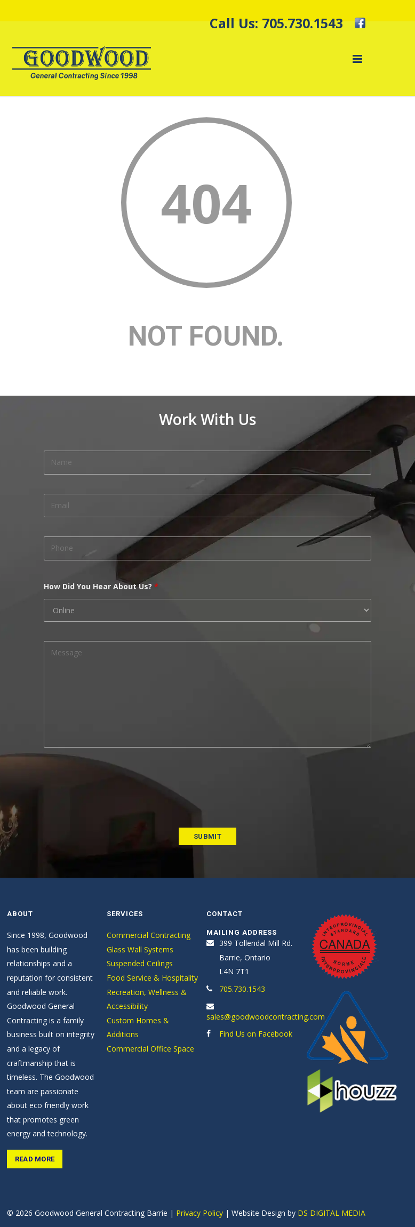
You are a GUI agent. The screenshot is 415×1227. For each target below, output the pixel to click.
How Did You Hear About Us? (101, 586)
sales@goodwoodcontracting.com (265, 1017)
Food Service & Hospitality (152, 978)
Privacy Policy (199, 1213)
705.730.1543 (302, 23)
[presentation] (125, 787)
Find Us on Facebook (255, 1034)
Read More (35, 1159)
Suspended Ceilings (140, 963)
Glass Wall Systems (140, 949)
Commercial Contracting (148, 935)
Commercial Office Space (150, 1049)
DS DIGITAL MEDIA (331, 1213)
